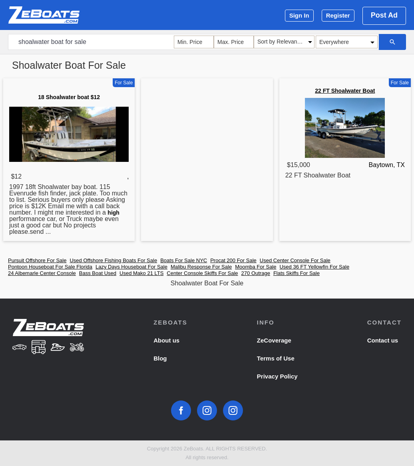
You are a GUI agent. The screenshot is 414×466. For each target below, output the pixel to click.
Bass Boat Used (97, 273)
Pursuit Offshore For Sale (37, 260)
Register (338, 15)
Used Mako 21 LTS (141, 273)
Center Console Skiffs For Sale (202, 273)
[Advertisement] (207, 137)
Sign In (299, 15)
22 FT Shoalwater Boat (345, 91)
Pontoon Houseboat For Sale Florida (50, 267)
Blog (160, 358)
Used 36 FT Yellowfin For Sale (314, 267)
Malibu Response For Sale (201, 267)
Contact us (382, 340)
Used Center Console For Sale (295, 260)
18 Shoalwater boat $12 (69, 97)
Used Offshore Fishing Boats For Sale (113, 260)
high (113, 212)
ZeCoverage (274, 340)
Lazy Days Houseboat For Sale (131, 267)
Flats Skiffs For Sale (296, 273)
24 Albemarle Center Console (42, 273)
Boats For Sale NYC (183, 260)
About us (166, 340)
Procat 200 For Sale (233, 260)
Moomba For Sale (255, 267)
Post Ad (384, 15)
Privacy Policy (277, 376)
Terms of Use (276, 358)
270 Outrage (255, 273)
